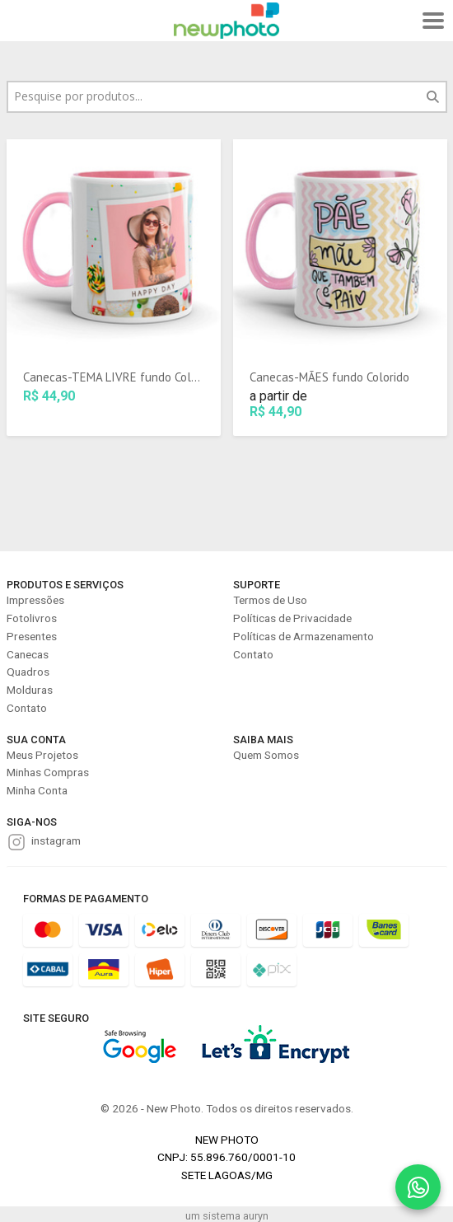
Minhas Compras (48, 772)
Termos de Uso (270, 599)
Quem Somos (266, 754)
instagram (56, 840)
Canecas (28, 654)
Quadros (28, 671)
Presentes (32, 636)
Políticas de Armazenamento (303, 636)
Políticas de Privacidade (292, 618)
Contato (27, 707)
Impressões (35, 599)
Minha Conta (37, 790)
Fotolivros (32, 618)
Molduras (30, 689)
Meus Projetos (42, 754)
